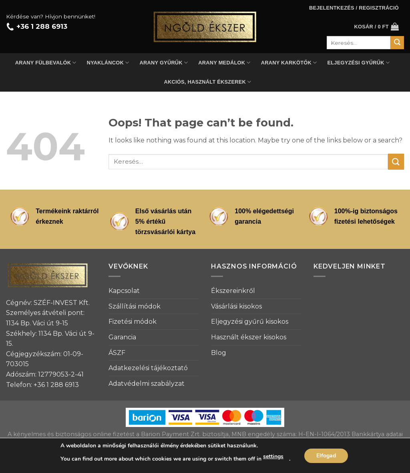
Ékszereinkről (233, 291)
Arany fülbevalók (45, 62)
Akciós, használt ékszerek (207, 82)
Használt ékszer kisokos (248, 337)
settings (273, 456)
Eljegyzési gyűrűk (358, 62)
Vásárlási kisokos (236, 306)
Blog (218, 353)
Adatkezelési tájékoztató (148, 368)
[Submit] (396, 161)
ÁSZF (117, 353)
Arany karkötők (289, 62)
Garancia (122, 337)
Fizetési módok (133, 321)
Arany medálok (224, 62)
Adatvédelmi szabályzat (147, 383)
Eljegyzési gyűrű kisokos (249, 321)
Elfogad (326, 455)
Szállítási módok (135, 306)
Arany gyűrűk (164, 62)
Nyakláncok (108, 62)
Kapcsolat (124, 291)
